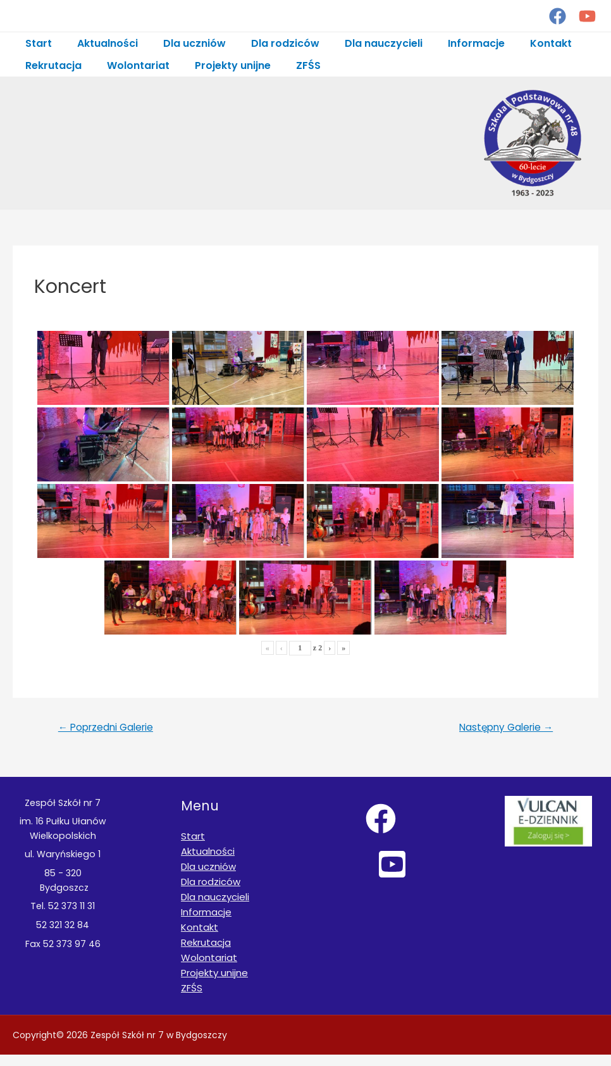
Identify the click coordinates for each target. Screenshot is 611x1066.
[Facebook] (557, 16)
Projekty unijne (220, 65)
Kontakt (518, 43)
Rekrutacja (51, 65)
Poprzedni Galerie (111, 735)
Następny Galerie (500, 735)
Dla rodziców (267, 43)
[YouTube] (587, 16)
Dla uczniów (182, 43)
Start (36, 43)
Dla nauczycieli (361, 43)
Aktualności (100, 43)
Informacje (448, 43)
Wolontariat (130, 65)
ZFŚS (290, 65)
